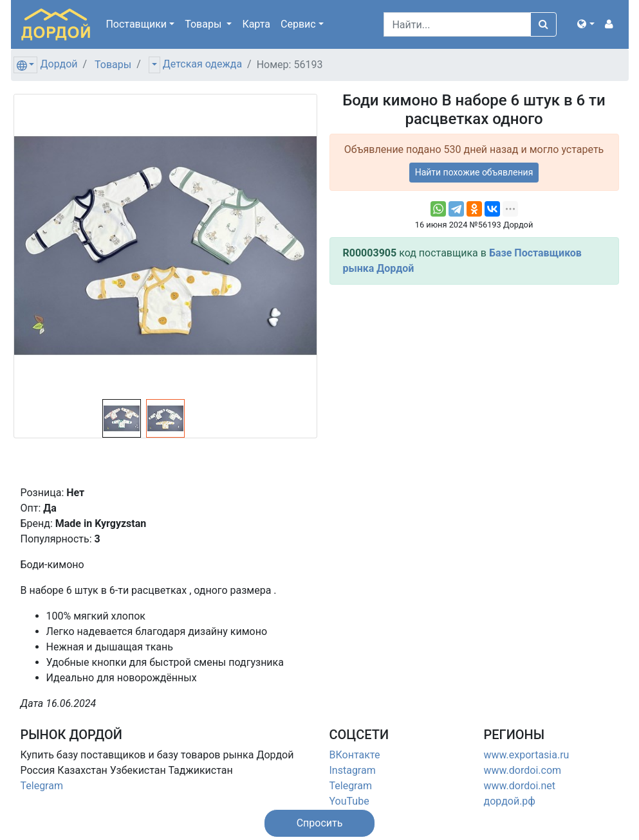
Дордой (58, 64)
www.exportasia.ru (527, 755)
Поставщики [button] (136, 24)
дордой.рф (509, 801)
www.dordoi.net (520, 786)
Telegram (42, 786)
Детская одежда (202, 64)
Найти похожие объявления (474, 172)
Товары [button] (204, 24)
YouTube (349, 801)
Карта (256, 24)
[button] (585, 24)
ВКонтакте (354, 755)
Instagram (352, 770)
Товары (113, 64)
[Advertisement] (474, 385)
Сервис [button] (298, 24)
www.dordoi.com (523, 770)
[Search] (457, 24)
